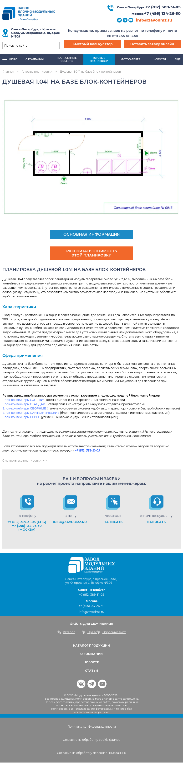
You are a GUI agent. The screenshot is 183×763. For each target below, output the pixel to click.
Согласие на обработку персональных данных (91, 753)
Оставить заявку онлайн (152, 44)
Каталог (66, 633)
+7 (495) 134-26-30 (162, 13)
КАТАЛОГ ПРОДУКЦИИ (91, 646)
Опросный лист (111, 633)
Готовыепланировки (99, 59)
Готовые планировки (36, 71)
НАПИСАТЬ (113, 522)
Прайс (89, 633)
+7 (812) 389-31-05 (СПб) (26, 522)
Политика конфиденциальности (91, 727)
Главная (8, 71)
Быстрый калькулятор (93, 44)
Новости (159, 59)
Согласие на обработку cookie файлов (91, 740)
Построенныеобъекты (67, 59)
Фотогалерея (130, 59)
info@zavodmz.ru (154, 20)
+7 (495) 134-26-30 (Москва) (27, 528)
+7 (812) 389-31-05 (163, 7)
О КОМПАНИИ (91, 654)
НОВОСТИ (91, 663)
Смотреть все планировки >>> (24, 461)
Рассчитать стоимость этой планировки (91, 253)
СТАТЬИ (91, 671)
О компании (34, 59)
